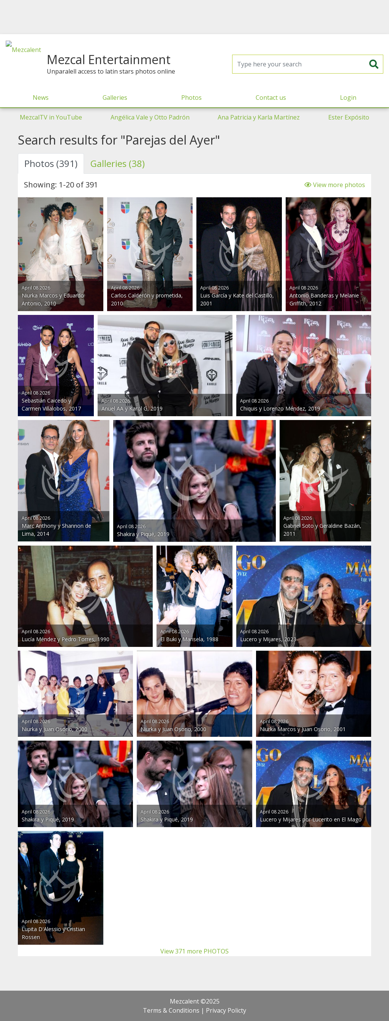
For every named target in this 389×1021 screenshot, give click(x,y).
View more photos (334, 185)
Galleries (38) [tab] (117, 163)
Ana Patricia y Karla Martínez (259, 117)
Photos (191, 97)
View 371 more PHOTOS (194, 951)
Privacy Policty (226, 1010)
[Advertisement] (194, 17)
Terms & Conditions (171, 1010)
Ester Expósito (348, 117)
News (41, 97)
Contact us (271, 97)
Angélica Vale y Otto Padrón (150, 117)
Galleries (115, 97)
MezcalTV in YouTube (51, 117)
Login (348, 97)
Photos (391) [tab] (50, 163)
